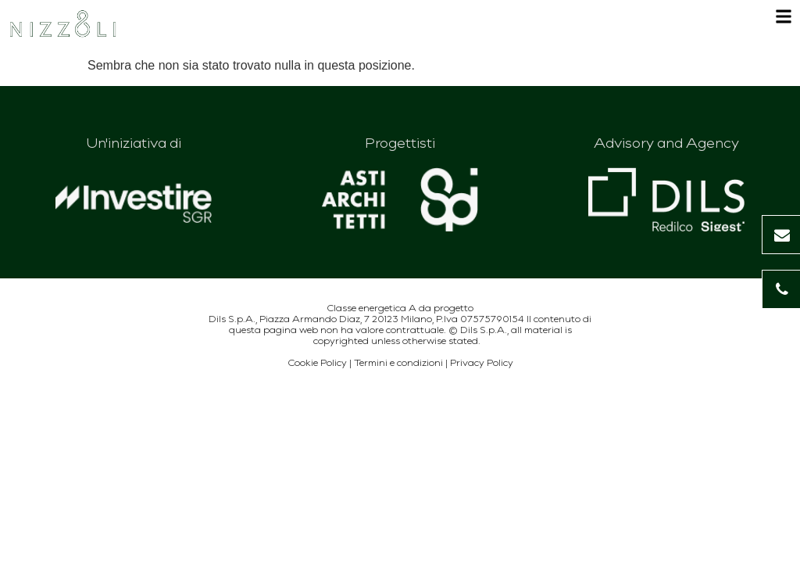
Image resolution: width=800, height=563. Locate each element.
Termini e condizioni (398, 362)
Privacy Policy (481, 362)
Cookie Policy (317, 362)
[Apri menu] (783, 20)
